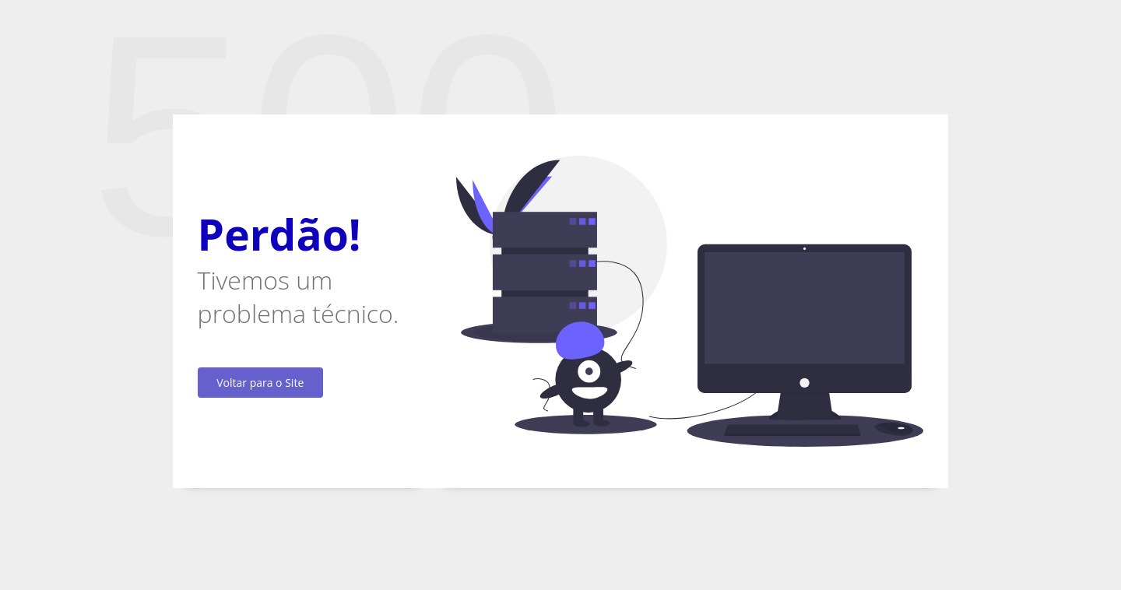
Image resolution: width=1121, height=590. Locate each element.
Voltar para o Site (260, 382)
